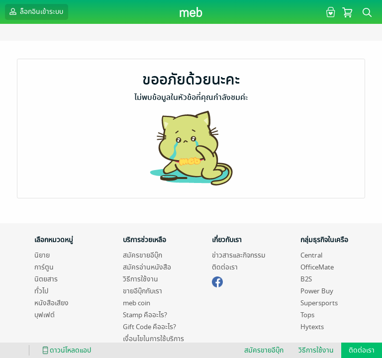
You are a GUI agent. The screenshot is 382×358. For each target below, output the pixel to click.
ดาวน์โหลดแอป (65, 350)
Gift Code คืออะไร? (149, 327)
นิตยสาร (46, 279)
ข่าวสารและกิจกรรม (239, 255)
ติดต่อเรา (225, 267)
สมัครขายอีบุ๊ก (142, 255)
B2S (306, 279)
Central (311, 255)
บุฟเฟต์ (44, 315)
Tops (307, 315)
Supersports (319, 303)
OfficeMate (317, 267)
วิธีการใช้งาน (140, 279)
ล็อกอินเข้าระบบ (35, 11)
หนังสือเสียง (51, 303)
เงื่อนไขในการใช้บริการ (153, 339)
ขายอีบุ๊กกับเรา (142, 291)
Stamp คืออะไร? (145, 315)
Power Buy (316, 291)
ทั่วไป (41, 291)
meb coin (136, 303)
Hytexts (312, 327)
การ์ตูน (44, 267)
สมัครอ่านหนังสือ (147, 267)
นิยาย (42, 255)
